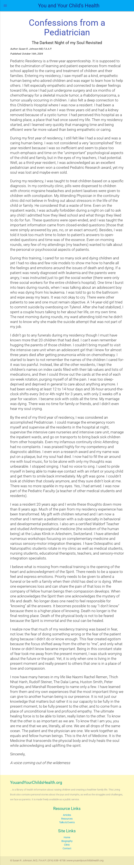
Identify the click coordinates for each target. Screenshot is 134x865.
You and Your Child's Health (68, 6)
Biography (67, 841)
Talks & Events (67, 822)
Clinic (67, 844)
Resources (67, 818)
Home (67, 837)
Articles (67, 815)
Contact (67, 848)
